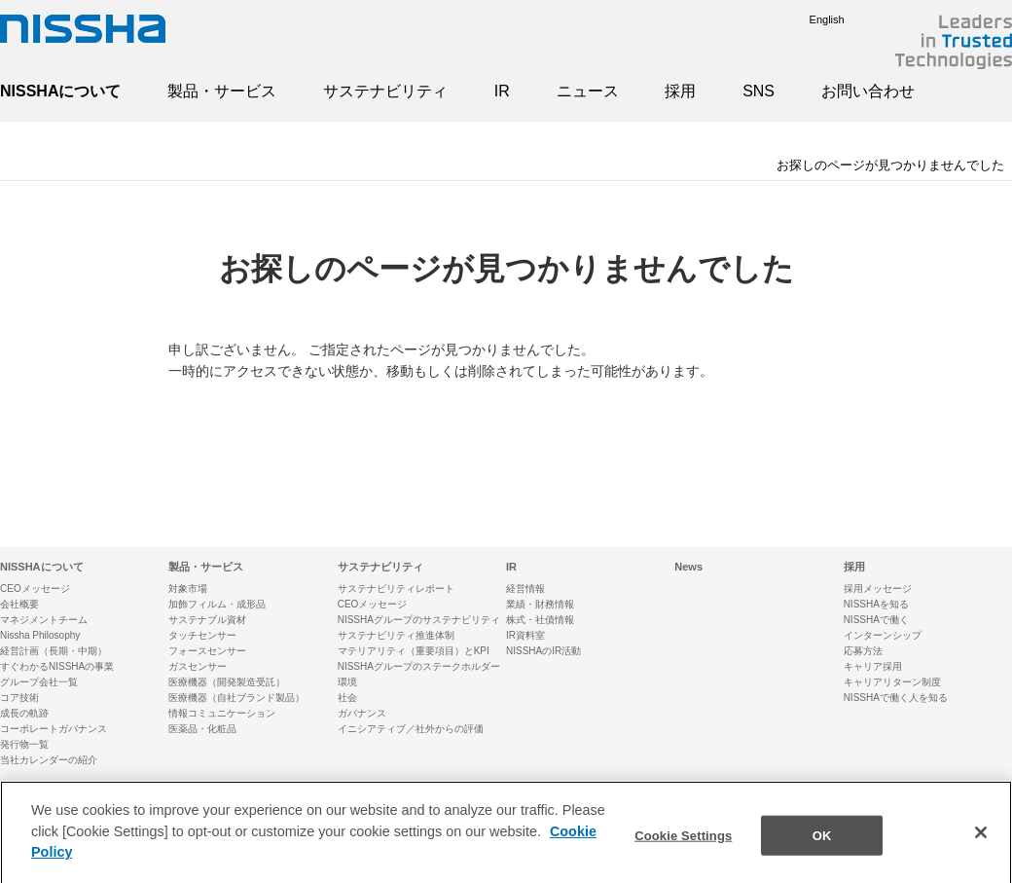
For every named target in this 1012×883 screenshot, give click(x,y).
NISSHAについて (60, 91)
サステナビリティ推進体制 (396, 635)
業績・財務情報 (540, 604)
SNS (758, 91)
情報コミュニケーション (221, 713)
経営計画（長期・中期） (53, 650)
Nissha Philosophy (40, 635)
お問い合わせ (868, 91)
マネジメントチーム (44, 619)
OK (822, 844)
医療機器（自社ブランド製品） (236, 697)
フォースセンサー (207, 650)
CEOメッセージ (35, 588)
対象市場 (187, 588)
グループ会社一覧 (39, 682)
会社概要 (19, 604)
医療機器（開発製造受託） (226, 682)
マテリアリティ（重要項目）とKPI (413, 650)
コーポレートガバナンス (53, 728)
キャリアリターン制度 (892, 682)
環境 (347, 682)
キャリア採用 (873, 666)
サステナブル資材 (207, 619)
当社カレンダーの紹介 (48, 759)
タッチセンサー (202, 635)
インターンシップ (883, 635)
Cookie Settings (683, 844)
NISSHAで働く (876, 619)
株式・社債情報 (540, 619)
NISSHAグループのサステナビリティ (419, 619)
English (812, 19)
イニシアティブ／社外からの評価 (411, 728)
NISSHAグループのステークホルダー (419, 666)
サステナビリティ (385, 91)
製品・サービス (221, 91)
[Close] (980, 842)
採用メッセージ (878, 588)
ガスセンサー (197, 666)
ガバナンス (362, 713)
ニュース (588, 91)
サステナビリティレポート (396, 588)
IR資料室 (525, 635)
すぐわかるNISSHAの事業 (57, 666)
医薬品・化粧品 (202, 728)
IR (502, 91)
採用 (680, 91)
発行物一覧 (24, 744)
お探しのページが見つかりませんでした (890, 165)
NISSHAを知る (876, 604)
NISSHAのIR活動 (543, 650)
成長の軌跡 (24, 713)
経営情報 (525, 588)
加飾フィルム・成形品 (217, 604)
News (688, 566)
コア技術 (19, 697)
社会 (347, 697)
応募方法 (863, 650)
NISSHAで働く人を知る (896, 697)
